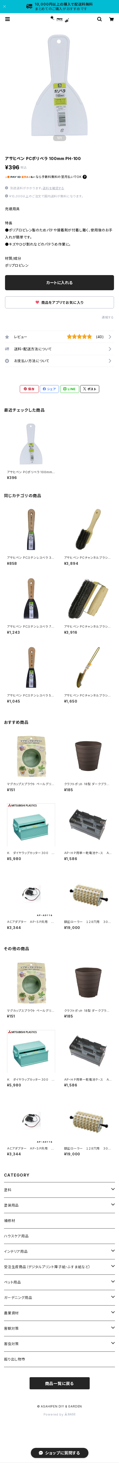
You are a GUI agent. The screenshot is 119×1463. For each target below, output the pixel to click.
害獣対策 (11, 1328)
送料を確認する (53, 188)
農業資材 (11, 1313)
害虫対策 (11, 1344)
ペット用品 (12, 1282)
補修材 (9, 1220)
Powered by (60, 1414)
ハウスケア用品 (16, 1236)
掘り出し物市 (14, 1359)
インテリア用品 (16, 1251)
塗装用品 (11, 1205)
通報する (108, 317)
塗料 (8, 1190)
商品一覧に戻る (59, 1383)
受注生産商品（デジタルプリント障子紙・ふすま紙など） (47, 1267)
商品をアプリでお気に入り (59, 302)
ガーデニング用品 (18, 1297)
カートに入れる (59, 282)
